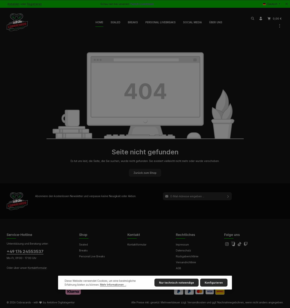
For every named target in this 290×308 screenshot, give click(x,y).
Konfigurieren (214, 288)
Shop (83, 235)
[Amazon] (233, 245)
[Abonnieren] (228, 196)
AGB (178, 268)
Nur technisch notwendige (176, 288)
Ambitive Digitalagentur (61, 302)
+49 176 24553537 (25, 251)
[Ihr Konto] (260, 18)
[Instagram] (227, 245)
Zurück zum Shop (145, 172)
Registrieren (34, 4)
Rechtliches (185, 235)
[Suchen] (252, 18)
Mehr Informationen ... (113, 290)
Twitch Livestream (142, 4)
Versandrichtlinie (186, 262)
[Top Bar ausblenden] (286, 4)
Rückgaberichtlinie (187, 256)
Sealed (83, 244)
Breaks (83, 250)
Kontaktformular (37, 267)
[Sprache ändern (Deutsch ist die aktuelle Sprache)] (272, 4)
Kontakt (133, 235)
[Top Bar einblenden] (279, 26)
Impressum (182, 244)
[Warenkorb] (274, 18)
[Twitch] (246, 245)
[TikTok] (239, 245)
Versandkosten (196, 302)
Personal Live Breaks (92, 256)
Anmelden (13, 4)
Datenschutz (183, 250)
